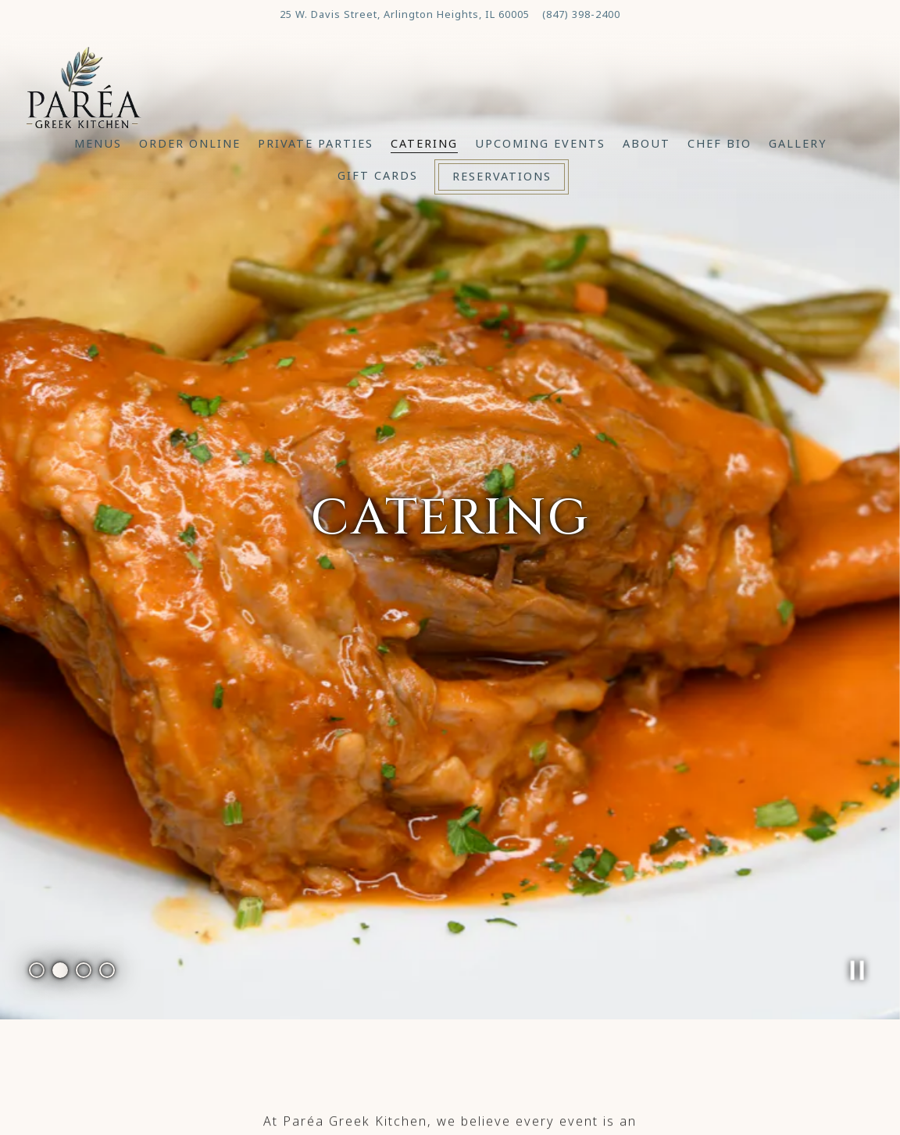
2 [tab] (60, 894)
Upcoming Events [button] (540, 143)
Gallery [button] (798, 143)
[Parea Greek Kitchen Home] (83, 85)
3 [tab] (83, 894)
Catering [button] (424, 143)
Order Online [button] (190, 143)
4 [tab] (107, 894)
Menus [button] (98, 143)
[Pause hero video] (857, 895)
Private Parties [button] (315, 143)
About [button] (646, 143)
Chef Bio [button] (720, 143)
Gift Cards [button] (378, 175)
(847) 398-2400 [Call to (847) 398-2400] (581, 14)
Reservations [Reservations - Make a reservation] (502, 176)
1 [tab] (37, 894)
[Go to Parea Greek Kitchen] (405, 15)
